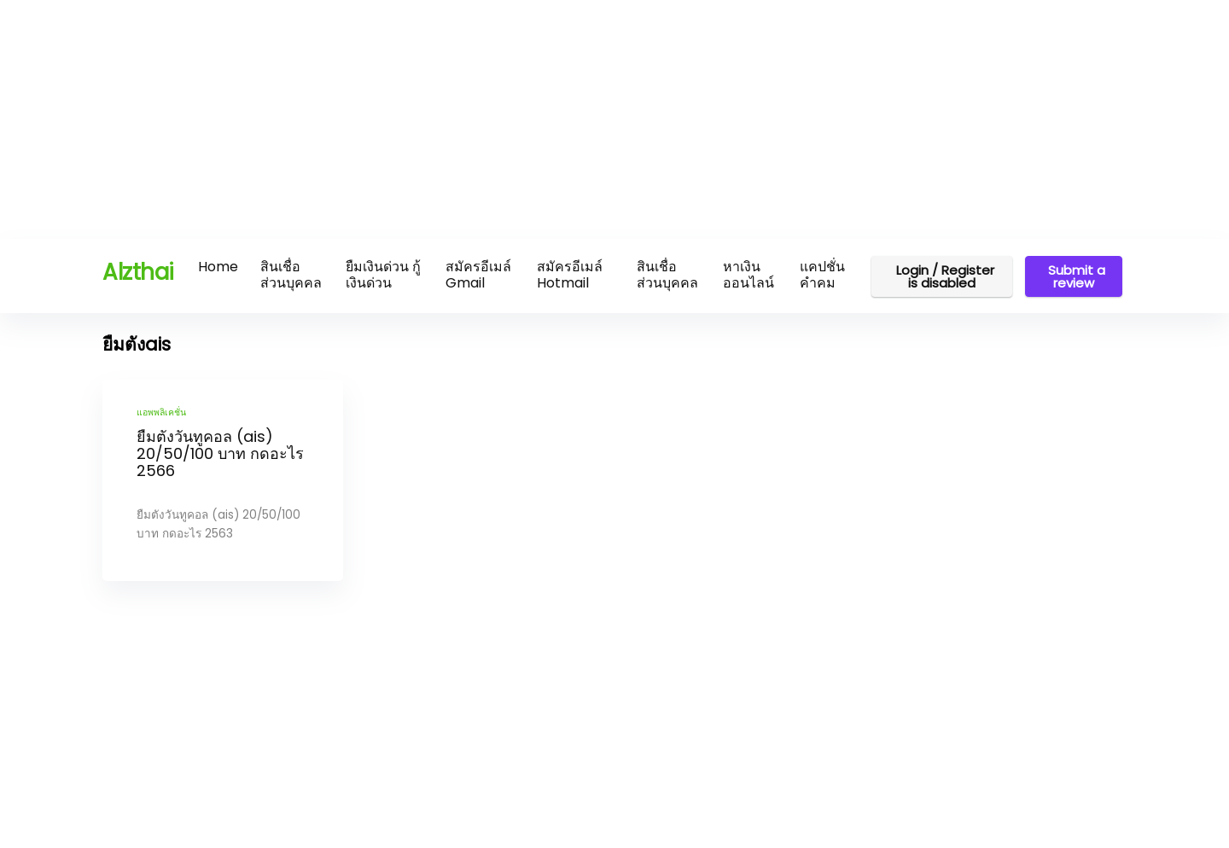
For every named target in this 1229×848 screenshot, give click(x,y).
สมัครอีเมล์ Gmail (478, 275)
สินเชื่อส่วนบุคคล (291, 275)
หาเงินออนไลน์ (748, 275)
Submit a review (1073, 276)
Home (218, 266)
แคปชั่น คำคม (822, 275)
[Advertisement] (512, 119)
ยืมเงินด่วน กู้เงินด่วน (383, 275)
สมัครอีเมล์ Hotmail (570, 275)
